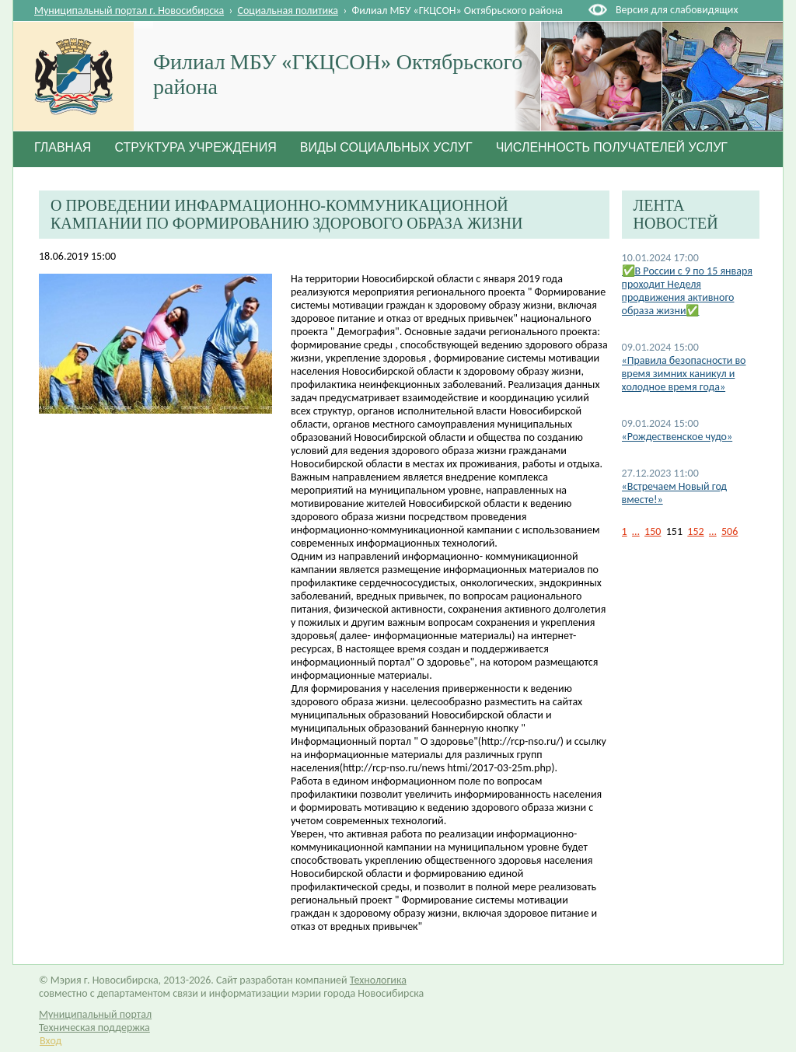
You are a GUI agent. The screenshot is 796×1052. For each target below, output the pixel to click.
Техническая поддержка (94, 1027)
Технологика (378, 980)
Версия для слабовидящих (677, 9)
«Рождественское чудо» (677, 436)
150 (652, 531)
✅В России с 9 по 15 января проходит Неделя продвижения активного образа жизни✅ (687, 290)
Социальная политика (288, 10)
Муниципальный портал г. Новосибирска (129, 10)
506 (729, 531)
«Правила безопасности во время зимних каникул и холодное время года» (684, 373)
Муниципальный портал (95, 1014)
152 (695, 531)
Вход (50, 1040)
